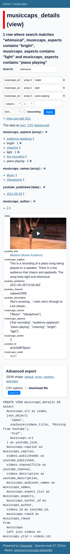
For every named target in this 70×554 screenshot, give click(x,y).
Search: (8, 69)
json (23, 125)
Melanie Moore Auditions (26, 255)
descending (32, 111)
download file (36, 388)
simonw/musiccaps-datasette (33, 550)
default (29, 376)
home (6, 4)
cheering (12, 147)
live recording (15, 156)
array (38, 376)
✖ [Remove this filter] (64, 80)
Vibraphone (14, 179)
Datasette (26, 545)
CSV (30, 125)
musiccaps (20, 4)
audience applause (19, 138)
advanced (41, 125)
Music (11, 175)
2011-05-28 (14, 193)
